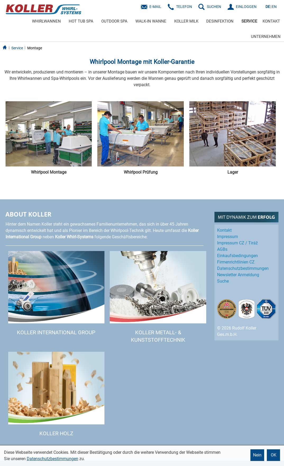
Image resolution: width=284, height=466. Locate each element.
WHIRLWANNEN (46, 21)
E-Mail (155, 7)
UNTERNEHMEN (266, 36)
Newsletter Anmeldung (238, 274)
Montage (34, 48)
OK (273, 455)
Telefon (184, 7)
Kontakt (224, 230)
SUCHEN (214, 7)
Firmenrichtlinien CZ (236, 262)
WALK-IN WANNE (150, 21)
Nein (257, 455)
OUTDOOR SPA (114, 21)
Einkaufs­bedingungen (237, 255)
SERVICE (249, 21)
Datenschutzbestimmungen (52, 458)
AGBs (222, 249)
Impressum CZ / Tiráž (237, 242)
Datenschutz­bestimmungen (243, 268)
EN (274, 7)
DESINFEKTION (219, 21)
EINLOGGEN (246, 7)
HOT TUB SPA (81, 21)
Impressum (227, 236)
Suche (223, 281)
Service (17, 48)
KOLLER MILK (186, 21)
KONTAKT (271, 21)
